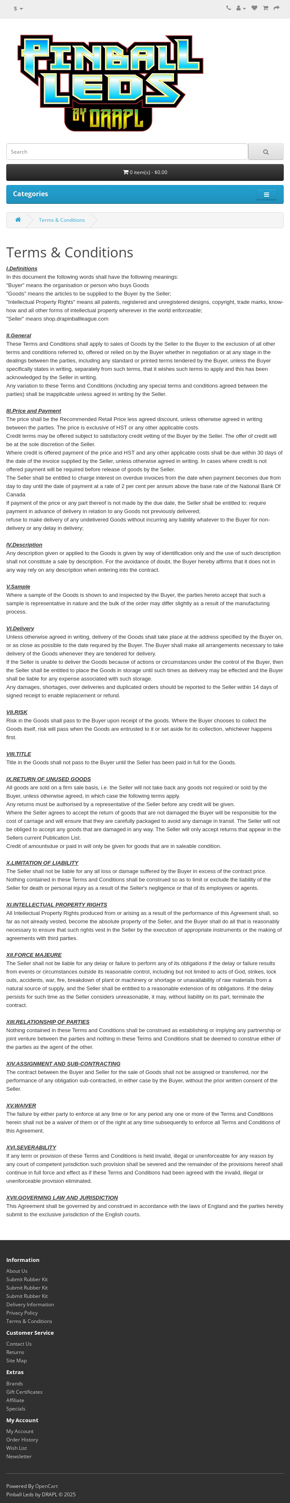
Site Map (16, 1360)
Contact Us (19, 1343)
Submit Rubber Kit (27, 1279)
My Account (19, 1431)
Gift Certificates (24, 1391)
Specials (16, 1408)
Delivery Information (30, 1304)
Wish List (16, 1448)
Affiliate (15, 1400)
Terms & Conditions (62, 220)
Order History (22, 1439)
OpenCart (46, 1486)
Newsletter (19, 1456)
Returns (15, 1352)
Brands (14, 1383)
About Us (17, 1270)
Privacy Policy (22, 1312)
